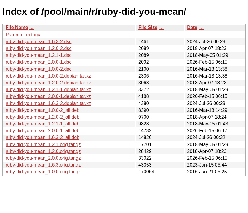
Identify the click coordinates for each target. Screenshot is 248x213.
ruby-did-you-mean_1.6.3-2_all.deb (42, 137)
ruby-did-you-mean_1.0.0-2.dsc (38, 69)
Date (192, 27)
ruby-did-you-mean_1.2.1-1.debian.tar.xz (48, 89)
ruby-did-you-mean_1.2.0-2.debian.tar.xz (48, 82)
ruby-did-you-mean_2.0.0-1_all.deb (42, 130)
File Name (17, 27)
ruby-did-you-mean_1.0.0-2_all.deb (42, 110)
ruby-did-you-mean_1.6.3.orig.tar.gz (43, 164)
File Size (147, 27)
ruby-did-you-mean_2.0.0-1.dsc (38, 61)
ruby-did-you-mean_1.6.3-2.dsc (38, 41)
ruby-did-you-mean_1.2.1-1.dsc (38, 55)
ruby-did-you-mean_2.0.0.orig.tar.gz (43, 158)
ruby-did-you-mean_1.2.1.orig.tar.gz (43, 144)
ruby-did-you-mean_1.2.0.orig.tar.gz (43, 151)
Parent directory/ (23, 34)
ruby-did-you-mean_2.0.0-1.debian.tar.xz (48, 96)
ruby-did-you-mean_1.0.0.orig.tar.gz (43, 171)
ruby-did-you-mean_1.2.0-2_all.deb (42, 117)
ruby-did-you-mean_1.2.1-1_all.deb (42, 123)
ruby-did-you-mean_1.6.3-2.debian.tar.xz (48, 103)
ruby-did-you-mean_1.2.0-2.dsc (38, 48)
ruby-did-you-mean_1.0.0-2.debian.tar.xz (48, 75)
